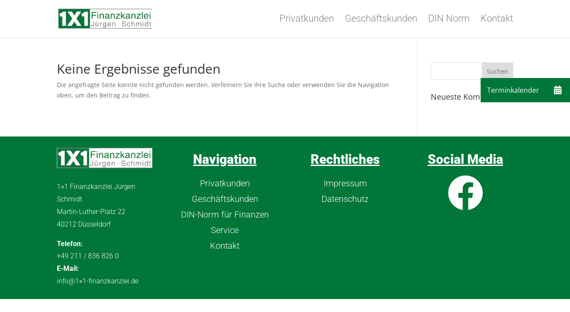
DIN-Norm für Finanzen (225, 214)
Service (225, 230)
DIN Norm (449, 20)
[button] (558, 90)
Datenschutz (345, 199)
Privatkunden (306, 20)
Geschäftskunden (381, 20)
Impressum (345, 183)
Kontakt (497, 20)
